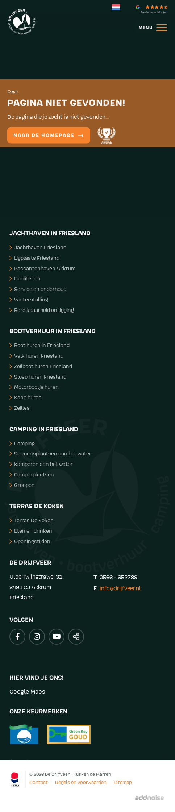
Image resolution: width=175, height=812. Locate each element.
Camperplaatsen (31, 474)
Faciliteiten (25, 278)
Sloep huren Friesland (37, 376)
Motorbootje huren (34, 386)
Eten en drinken (30, 530)
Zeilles (19, 407)
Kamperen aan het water (41, 464)
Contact (38, 782)
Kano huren (25, 397)
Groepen (22, 485)
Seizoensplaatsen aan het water (50, 453)
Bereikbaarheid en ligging (41, 310)
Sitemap (123, 782)
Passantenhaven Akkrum (42, 268)
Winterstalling (28, 299)
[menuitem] (149, 27)
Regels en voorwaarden (81, 782)
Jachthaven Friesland (37, 247)
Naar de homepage (48, 135)
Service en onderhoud (37, 289)
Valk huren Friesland (36, 355)
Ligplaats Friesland (34, 257)
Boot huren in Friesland (39, 345)
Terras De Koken (31, 520)
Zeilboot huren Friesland (40, 366)
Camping (22, 443)
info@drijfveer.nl (120, 588)
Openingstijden (29, 541)
